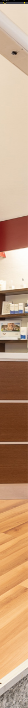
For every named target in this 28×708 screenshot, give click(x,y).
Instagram (25, 0)
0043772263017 (3, 0)
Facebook (20, 0)
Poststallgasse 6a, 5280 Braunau (12, 0)
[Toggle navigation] (24, 3)
